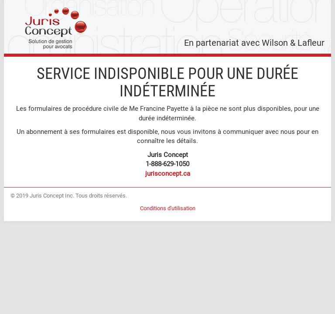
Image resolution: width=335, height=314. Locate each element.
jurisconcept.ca (167, 173)
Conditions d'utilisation (167, 208)
